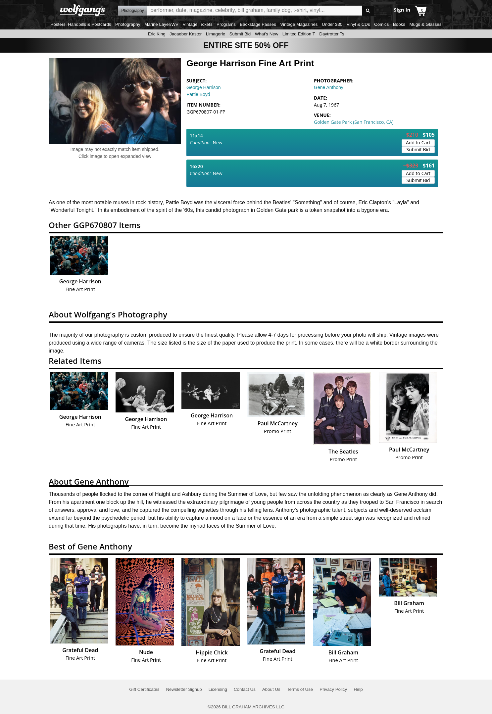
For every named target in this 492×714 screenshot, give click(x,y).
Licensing (218, 689)
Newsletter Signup (184, 689)
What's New (266, 33)
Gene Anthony (328, 87)
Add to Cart (418, 142)
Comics (381, 24)
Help (358, 689)
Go (368, 11)
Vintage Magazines (299, 24)
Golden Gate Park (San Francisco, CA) (353, 122)
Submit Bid (240, 33)
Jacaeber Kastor (186, 33)
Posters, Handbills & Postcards (81, 24)
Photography (127, 24)
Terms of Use (300, 689)
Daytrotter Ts (331, 33)
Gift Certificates (144, 689)
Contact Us (245, 689)
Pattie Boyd (198, 94)
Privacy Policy (333, 689)
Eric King (156, 33)
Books (399, 24)
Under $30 (332, 24)
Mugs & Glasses (425, 24)
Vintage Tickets (197, 24)
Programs (226, 24)
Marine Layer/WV (161, 24)
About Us (271, 689)
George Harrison (203, 87)
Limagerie (215, 33)
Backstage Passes (258, 24)
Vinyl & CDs (358, 24)
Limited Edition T (298, 33)
